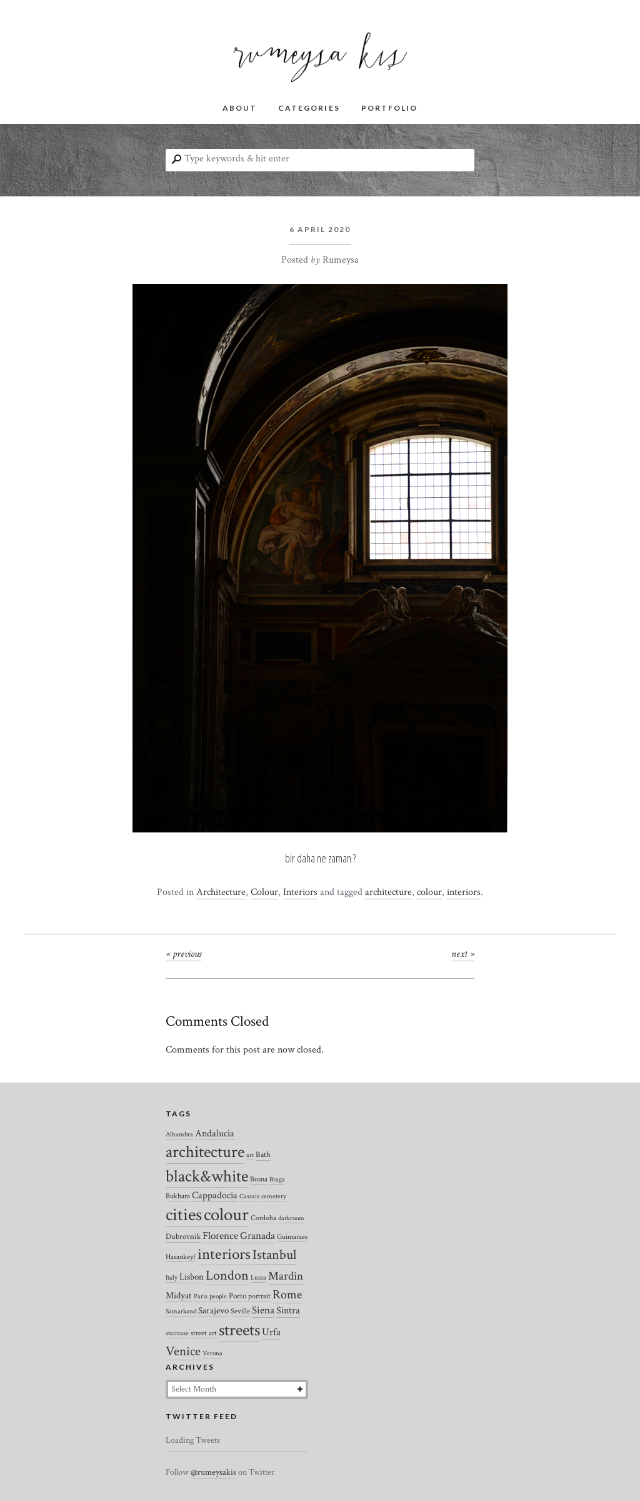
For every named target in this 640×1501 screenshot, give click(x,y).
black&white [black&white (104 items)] (207, 1176)
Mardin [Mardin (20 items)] (285, 1276)
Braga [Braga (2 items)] (277, 1179)
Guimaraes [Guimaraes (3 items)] (292, 1236)
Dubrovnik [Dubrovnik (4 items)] (183, 1236)
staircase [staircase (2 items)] (177, 1333)
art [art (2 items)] (250, 1155)
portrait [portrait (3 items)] (259, 1296)
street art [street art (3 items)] (204, 1333)
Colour (264, 892)
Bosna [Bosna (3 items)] (259, 1179)
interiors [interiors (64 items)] (224, 1255)
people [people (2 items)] (218, 1296)
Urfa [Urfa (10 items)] (271, 1332)
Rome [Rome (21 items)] (287, 1294)
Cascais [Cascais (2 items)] (249, 1196)
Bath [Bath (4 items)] (263, 1155)
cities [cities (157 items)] (184, 1214)
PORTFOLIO (389, 108)
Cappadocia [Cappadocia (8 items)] (215, 1195)
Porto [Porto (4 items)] (237, 1296)
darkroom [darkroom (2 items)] (291, 1218)
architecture (388, 892)
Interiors (300, 892)
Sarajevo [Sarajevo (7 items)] (213, 1311)
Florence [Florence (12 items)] (220, 1236)
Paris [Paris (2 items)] (201, 1296)
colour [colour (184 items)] (226, 1214)
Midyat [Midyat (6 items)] (179, 1295)
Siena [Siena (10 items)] (263, 1310)
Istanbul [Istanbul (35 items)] (274, 1255)
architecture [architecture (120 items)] (205, 1152)
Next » (462, 954)
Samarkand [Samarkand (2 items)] (181, 1311)
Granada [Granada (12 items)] (257, 1236)
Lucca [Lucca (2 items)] (258, 1277)
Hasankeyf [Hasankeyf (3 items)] (181, 1256)
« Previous (183, 954)
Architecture (221, 892)
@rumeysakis (213, 1472)
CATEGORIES (308, 108)
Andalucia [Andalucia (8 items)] (214, 1133)
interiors (464, 892)
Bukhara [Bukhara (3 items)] (178, 1196)
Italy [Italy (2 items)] (172, 1277)
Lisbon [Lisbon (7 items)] (191, 1277)
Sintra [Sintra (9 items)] (288, 1310)
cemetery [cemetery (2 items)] (273, 1196)
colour (429, 892)
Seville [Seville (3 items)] (240, 1311)
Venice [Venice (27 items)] (183, 1351)
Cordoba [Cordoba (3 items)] (263, 1218)
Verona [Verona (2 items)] (212, 1353)
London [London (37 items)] (227, 1275)
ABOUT (239, 108)
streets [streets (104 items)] (239, 1330)
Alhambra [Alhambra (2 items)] (179, 1134)
